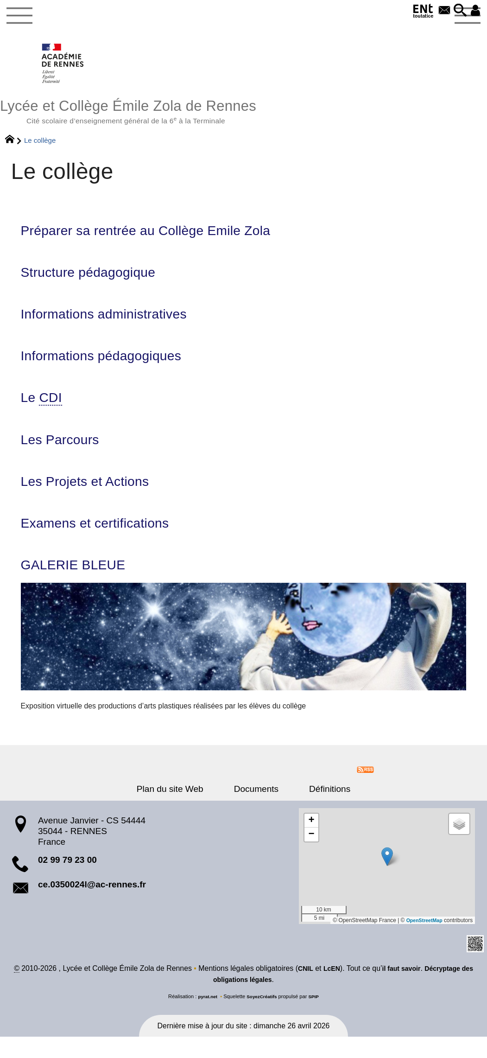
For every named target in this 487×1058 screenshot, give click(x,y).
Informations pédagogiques (111, 367)
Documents (256, 810)
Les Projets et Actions (93, 498)
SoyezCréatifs (262, 1017)
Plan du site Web (180, 810)
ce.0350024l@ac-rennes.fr (92, 905)
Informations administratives (115, 324)
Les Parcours (65, 454)
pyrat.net (205, 1017)
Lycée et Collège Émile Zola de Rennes (243, 114)
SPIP (317, 1017)
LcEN (334, 990)
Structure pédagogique (97, 280)
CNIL (306, 990)
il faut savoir (408, 990)
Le (44, 411)
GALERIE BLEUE (80, 585)
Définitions (319, 810)
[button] (456, 11)
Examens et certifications (104, 541)
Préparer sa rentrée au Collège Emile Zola (162, 237)
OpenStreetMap (422, 940)
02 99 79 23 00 (67, 880)
